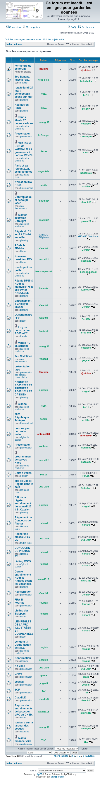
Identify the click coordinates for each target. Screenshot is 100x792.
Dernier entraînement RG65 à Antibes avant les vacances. (23, 577)
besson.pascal (43, 271)
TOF (17, 689)
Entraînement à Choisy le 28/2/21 (23, 303)
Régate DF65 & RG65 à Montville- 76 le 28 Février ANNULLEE (24, 286)
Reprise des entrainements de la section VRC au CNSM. (24, 710)
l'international (26, 188)
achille (43, 185)
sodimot (43, 446)
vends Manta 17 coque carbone (24, 120)
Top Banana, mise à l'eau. (22, 78)
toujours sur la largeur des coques (24, 725)
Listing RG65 (23, 561)
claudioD (44, 200)
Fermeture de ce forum (23, 67)
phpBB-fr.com (57, 777)
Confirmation (23, 658)
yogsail (44, 359)
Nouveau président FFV (23, 258)
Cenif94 (43, 248)
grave (43, 675)
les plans (24, 731)
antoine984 (43, 434)
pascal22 (44, 220)
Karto (44, 151)
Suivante (90, 756)
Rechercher (86, 27)
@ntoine (43, 68)
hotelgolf (44, 122)
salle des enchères (22, 127)
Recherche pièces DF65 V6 (22, 537)
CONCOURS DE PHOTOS (22, 549)
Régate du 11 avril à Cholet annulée (23, 234)
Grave (18, 673)
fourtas (44, 602)
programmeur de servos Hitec (23, 459)
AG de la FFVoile (20, 247)
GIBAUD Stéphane (43, 236)
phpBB (39, 774)
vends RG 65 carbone (23, 344)
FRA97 (44, 107)
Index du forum (14, 44)
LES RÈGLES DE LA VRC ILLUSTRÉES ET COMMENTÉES (24, 627)
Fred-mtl (43, 331)
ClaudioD (20, 697)
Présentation (23, 444)
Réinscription (23, 591)
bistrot (23, 251)
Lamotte (43, 288)
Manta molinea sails (23, 740)
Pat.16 (43, 474)
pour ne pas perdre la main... (22, 431)
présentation (26, 136)
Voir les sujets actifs (53, 39)
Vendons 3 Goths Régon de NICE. (23, 644)
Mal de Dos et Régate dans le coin (24, 484)
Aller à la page (61, 756)
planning (24, 100)
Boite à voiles (23, 473)
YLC (43, 740)
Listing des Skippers (21, 612)
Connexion (13, 27)
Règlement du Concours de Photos (23, 520)
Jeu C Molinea (23, 356)
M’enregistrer (31, 27)
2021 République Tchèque (22, 417)
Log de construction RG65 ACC (23, 330)
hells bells (43, 79)
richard (44, 523)
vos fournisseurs (21, 207)
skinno (22, 404)
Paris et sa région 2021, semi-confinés (23, 168)
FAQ (72, 27)
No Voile (20, 666)
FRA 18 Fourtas (19, 601)
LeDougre (43, 135)
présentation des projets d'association (23, 375)
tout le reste (25, 543)
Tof (43, 691)
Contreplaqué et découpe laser (23, 200)
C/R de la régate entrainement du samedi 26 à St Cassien (23, 503)
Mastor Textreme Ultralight (21, 218)
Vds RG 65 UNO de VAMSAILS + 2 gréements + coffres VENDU (24, 149)
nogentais (43, 171)
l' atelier (24, 83)
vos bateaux (26, 744)
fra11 (44, 93)
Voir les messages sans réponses (23, 39)
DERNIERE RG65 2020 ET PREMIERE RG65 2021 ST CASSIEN (23, 388)
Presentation (23, 133)
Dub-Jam (43, 486)
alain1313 (43, 579)
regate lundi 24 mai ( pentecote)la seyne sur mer (24, 92)
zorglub (43, 390)
